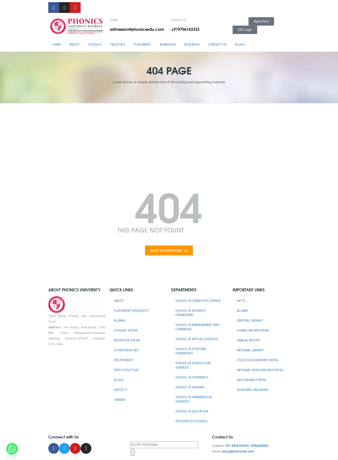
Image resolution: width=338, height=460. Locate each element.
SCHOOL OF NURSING (189, 387)
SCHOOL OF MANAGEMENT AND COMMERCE (197, 327)
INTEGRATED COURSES (191, 421)
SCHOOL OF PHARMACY (192, 377)
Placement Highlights (131, 310)
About (119, 301)
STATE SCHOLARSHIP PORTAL (258, 360)
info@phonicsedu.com (238, 451)
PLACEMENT (142, 44)
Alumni (119, 320)
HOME (57, 44)
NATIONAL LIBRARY (250, 350)
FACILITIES (118, 44)
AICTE (241, 301)
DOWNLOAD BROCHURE (253, 330)
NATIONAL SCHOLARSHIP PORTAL (260, 370)
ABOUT (75, 44)
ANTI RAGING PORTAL (252, 380)
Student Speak (126, 330)
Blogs (240, 44)
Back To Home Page (169, 250)
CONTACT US (217, 44)
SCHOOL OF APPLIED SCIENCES (196, 339)
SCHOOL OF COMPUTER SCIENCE (198, 301)
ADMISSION (168, 44)
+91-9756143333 (237, 446)
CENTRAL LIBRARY (250, 320)
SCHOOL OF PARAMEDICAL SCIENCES (194, 399)
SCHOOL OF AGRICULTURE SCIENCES (193, 365)
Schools (95, 44)
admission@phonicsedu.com (137, 29)
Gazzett (121, 390)
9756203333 (259, 446)
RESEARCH (192, 44)
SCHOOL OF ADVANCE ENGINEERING (190, 313)
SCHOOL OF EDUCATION (191, 411)
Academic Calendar (252, 390)
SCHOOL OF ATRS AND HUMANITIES (191, 351)
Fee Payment (123, 360)
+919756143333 (185, 29)
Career (119, 399)
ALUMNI (242, 310)
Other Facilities (126, 350)
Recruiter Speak (127, 340)
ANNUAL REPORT (249, 340)
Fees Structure (126, 370)
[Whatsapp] (12, 449)
